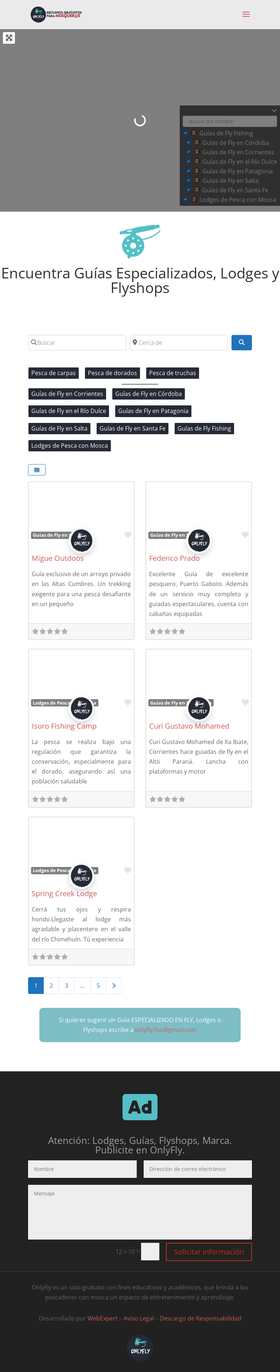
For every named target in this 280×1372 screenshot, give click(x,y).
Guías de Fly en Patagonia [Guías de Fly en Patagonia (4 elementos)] (153, 411)
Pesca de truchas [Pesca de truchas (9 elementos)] (172, 373)
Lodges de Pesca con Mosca (64, 703)
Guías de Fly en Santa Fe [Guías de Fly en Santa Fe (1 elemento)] (133, 428)
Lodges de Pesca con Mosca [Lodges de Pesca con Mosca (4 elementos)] (69, 446)
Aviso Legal (139, 1318)
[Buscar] (77, 342)
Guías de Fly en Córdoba (61, 535)
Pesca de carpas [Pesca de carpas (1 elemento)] (53, 373)
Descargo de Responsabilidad (200, 1318)
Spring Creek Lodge (64, 893)
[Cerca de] (179, 342)
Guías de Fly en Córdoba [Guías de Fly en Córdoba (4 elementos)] (148, 394)
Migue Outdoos (58, 558)
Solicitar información (209, 1252)
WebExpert (103, 1318)
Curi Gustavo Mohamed (189, 726)
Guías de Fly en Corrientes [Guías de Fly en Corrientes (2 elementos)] (67, 394)
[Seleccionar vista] (37, 469)
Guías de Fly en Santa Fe (178, 535)
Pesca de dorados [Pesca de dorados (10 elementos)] (112, 373)
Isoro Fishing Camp (64, 726)
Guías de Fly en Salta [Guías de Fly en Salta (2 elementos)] (59, 428)
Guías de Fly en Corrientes (180, 703)
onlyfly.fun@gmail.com (166, 1030)
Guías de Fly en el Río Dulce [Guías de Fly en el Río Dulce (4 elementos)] (68, 411)
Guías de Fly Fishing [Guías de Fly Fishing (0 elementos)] (204, 428)
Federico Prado (174, 558)
